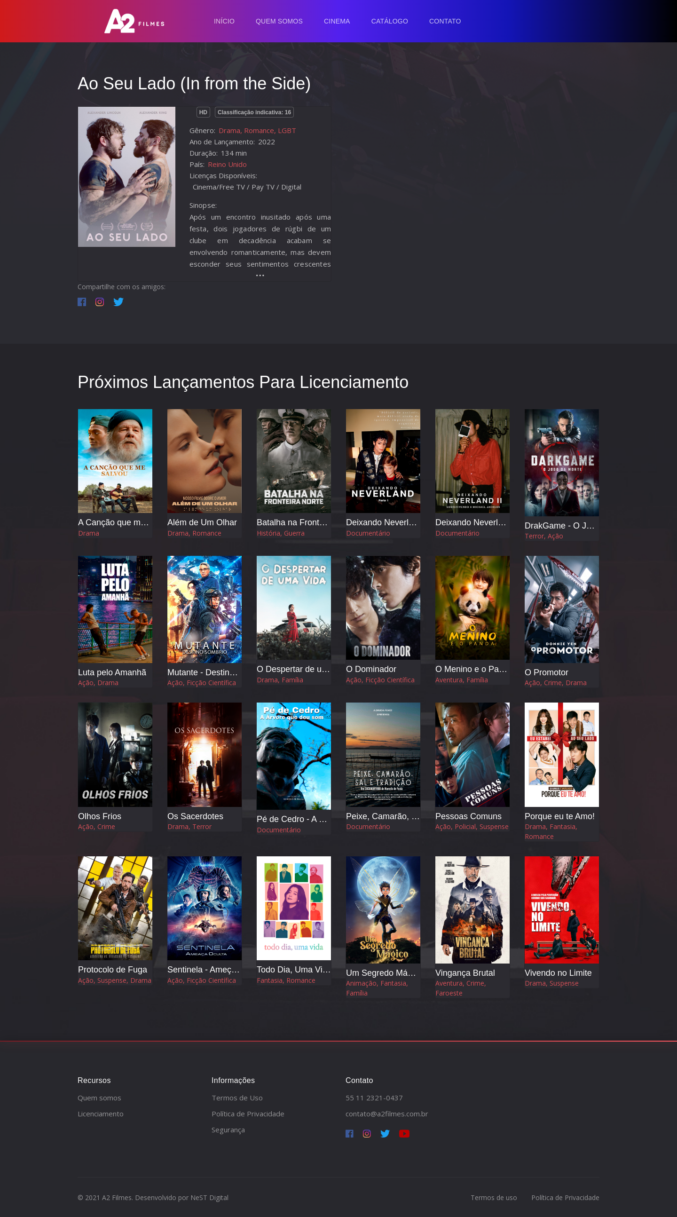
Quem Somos (279, 21)
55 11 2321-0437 (374, 1097)
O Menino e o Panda (474, 669)
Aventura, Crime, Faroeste (460, 988)
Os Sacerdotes (195, 816)
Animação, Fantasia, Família (377, 988)
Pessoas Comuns (468, 816)
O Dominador (371, 669)
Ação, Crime (96, 826)
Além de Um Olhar (202, 522)
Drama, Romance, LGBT (257, 130)
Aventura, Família (461, 679)
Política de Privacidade (248, 1113)
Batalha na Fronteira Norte (306, 522)
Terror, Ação (544, 535)
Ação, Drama (98, 682)
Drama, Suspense (552, 983)
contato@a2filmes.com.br (387, 1113)
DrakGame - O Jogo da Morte (580, 525)
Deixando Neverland (384, 522)
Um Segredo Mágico (384, 973)
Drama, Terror (189, 826)
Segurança (228, 1129)
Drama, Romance (194, 533)
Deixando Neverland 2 (477, 522)
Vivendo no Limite (558, 973)
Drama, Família (280, 679)
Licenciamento (101, 1113)
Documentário (368, 533)
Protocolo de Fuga (112, 969)
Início (224, 21)
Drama (88, 533)
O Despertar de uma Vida (305, 669)
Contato (445, 21)
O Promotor (546, 672)
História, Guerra (281, 533)
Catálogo (389, 21)
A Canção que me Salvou (125, 522)
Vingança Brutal (465, 973)
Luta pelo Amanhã (112, 672)
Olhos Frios (99, 816)
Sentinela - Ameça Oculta (215, 969)
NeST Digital (209, 1197)
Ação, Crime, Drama (556, 682)
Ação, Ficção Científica (201, 682)
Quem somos (99, 1097)
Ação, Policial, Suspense (472, 826)
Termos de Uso (237, 1097)
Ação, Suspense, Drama (114, 980)
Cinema (337, 21)
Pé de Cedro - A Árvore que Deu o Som (331, 819)
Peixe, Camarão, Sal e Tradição (405, 816)
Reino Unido (227, 164)
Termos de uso (494, 1197)
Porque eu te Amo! (560, 816)
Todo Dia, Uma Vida (294, 969)
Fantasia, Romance (286, 980)
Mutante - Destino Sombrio (217, 672)
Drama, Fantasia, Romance (551, 831)
